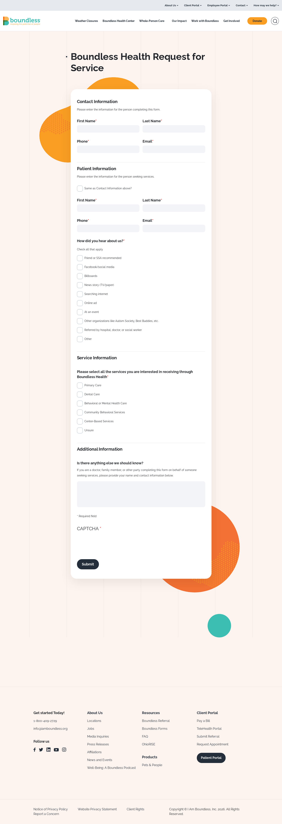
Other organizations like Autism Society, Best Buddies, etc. (121, 321)
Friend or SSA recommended (102, 258)
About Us (170, 5)
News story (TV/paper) (99, 285)
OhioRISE (148, 744)
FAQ (145, 736)
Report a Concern (46, 814)
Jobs (90, 729)
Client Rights (135, 809)
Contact (242, 5)
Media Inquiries (98, 736)
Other (88, 339)
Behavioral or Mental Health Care (105, 403)
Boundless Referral (156, 721)
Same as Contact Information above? (108, 188)
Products (149, 757)
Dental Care (92, 394)
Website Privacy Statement (97, 809)
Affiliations (94, 752)
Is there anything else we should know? (110, 463)
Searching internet (96, 294)
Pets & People (152, 765)
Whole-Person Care (151, 20)
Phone (82, 141)
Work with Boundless (205, 20)
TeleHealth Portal (209, 729)
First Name (86, 121)
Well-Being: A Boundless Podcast (111, 768)
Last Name (152, 121)
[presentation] (106, 541)
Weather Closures (86, 20)
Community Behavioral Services (104, 412)
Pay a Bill (203, 721)
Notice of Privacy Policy (50, 809)
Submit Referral (208, 736)
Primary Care (92, 385)
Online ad (90, 303)
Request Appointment (212, 744)
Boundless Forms (154, 729)
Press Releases (98, 744)
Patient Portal (211, 758)
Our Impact (179, 20)
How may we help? (266, 5)
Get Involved (231, 20)
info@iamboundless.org (50, 729)
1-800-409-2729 (45, 721)
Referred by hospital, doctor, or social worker (113, 330)
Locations (94, 721)
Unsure (89, 430)
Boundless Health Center (119, 20)
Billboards (90, 276)
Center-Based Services (99, 421)
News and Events (99, 760)
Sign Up (212, 660)
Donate (257, 20)
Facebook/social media (99, 267)
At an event (91, 312)
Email (147, 141)
